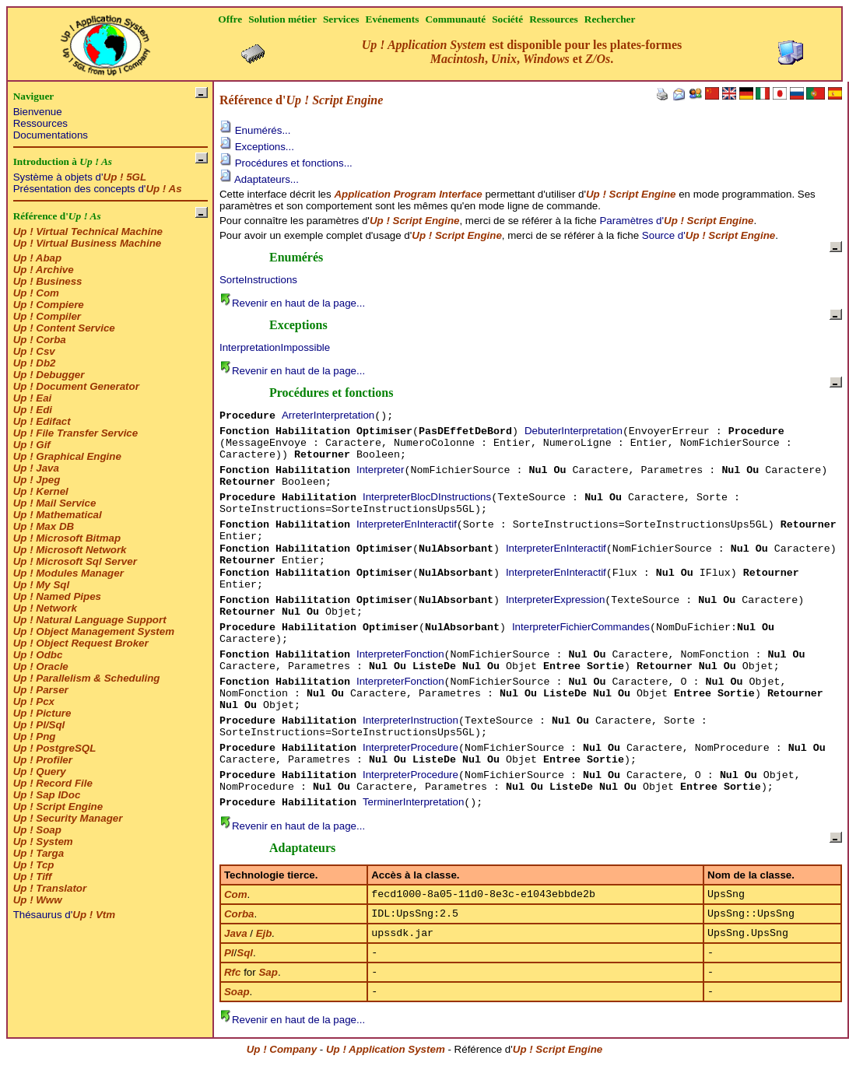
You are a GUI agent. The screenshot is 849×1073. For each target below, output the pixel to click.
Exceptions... (256, 147)
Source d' (708, 235)
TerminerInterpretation (413, 802)
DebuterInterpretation (573, 431)
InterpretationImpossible (274, 347)
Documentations (50, 135)
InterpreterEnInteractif (406, 524)
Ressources (40, 123)
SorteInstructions (258, 280)
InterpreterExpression (555, 599)
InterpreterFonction (400, 654)
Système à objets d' (79, 177)
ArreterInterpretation (328, 415)
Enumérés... (255, 130)
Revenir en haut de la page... (292, 303)
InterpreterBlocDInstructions (427, 497)
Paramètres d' (676, 220)
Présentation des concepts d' (97, 189)
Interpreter (380, 469)
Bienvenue (37, 111)
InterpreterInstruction (410, 720)
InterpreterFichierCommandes (581, 627)
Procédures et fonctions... (286, 163)
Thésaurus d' (64, 914)
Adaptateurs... (259, 179)
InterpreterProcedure (410, 747)
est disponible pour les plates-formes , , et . (522, 51)
